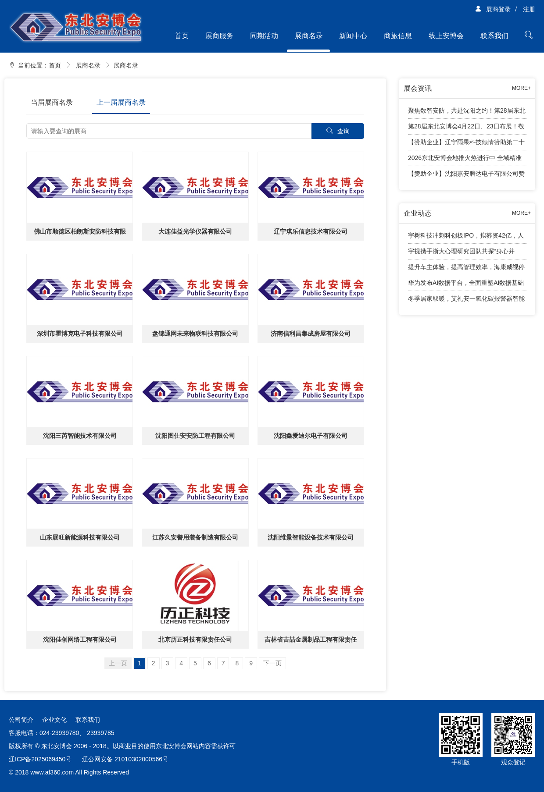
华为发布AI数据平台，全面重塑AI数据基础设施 (466, 285)
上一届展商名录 (121, 102)
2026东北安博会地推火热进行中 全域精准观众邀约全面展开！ (465, 160)
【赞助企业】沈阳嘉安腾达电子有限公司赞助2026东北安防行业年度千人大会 (466, 175)
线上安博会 (446, 35)
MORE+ (521, 88)
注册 (529, 9)
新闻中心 (353, 35)
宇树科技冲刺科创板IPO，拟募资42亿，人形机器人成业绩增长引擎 (466, 238)
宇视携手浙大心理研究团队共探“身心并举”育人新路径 (461, 253)
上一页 (118, 663)
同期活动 (264, 35)
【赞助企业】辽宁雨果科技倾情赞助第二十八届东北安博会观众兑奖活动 (466, 144)
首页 (182, 35)
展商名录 (309, 35)
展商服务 (219, 35)
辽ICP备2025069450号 (40, 759)
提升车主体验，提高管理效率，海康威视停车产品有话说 (466, 269)
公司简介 (21, 719)
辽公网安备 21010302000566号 (125, 759)
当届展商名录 (52, 102)
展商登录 (493, 9)
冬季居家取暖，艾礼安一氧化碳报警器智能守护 (466, 300)
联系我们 (494, 35)
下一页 (272, 663)
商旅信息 (398, 35)
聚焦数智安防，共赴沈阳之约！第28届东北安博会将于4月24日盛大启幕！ (467, 113)
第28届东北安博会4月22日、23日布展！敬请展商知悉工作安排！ (466, 129)
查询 (338, 131)
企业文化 (54, 719)
